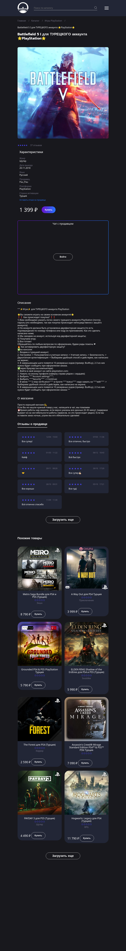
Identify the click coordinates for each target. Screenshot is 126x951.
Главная (22, 20)
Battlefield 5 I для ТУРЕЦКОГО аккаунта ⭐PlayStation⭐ (46, 27)
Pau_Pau (24, 181)
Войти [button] (63, 257)
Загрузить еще (63, 519)
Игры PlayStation (53, 20)
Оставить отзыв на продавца (33, 200)
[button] (107, 8)
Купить (48, 209)
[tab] (32, 424)
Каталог (35, 20)
